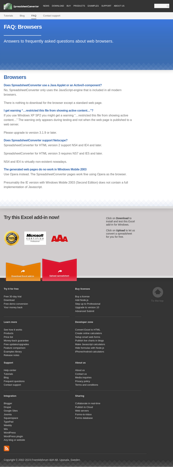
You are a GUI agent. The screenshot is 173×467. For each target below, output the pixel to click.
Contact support (51, 15)
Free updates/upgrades (16, 344)
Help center (10, 370)
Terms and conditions (86, 384)
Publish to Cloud (84, 407)
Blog (22, 15)
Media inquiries (83, 377)
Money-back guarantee (16, 340)
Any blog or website (14, 440)
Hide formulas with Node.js (89, 347)
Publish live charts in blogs (89, 340)
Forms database (84, 418)
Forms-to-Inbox (83, 414)
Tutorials (8, 15)
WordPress (10, 432)
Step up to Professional (88, 303)
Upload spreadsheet (59, 276)
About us (119, 6)
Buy (69, 6)
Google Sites (11, 410)
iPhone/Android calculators (89, 351)
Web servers (82, 410)
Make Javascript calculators (90, 344)
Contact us (81, 374)
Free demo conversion (16, 303)
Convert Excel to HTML (87, 329)
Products (79, 6)
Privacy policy (82, 381)
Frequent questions (14, 381)
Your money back (13, 307)
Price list (8, 337)
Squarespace (11, 418)
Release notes (11, 355)
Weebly (8, 425)
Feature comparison (14, 347)
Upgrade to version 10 (87, 307)
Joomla (8, 414)
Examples (93, 6)
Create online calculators (89, 333)
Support (106, 6)
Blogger (8, 403)
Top (158, 294)
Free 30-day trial (13, 296)
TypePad (8, 421)
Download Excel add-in (22, 276)
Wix (6, 429)
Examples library (13, 351)
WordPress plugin (13, 436)
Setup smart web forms (87, 337)
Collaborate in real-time (87, 403)
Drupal (7, 407)
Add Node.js (82, 300)
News (46, 6)
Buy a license (82, 296)
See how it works (13, 329)
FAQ (33, 15)
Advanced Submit (84, 311)
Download (58, 6)
